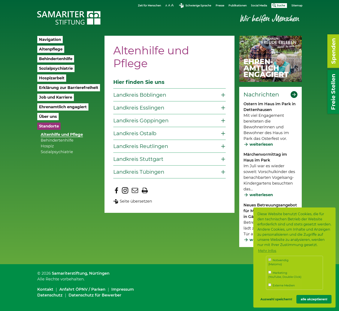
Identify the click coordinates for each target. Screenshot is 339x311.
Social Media (259, 5)
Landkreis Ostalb (134, 133)
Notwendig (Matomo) (278, 262)
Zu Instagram (125, 190)
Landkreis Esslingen (138, 108)
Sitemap (296, 5)
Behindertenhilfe (57, 140)
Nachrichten (261, 94)
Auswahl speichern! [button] (276, 299)
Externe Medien (281, 285)
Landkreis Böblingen (139, 95)
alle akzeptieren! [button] (314, 299)
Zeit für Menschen (149, 5)
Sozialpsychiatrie (57, 152)
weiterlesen (261, 144)
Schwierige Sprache (198, 5)
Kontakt (45, 289)
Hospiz (47, 146)
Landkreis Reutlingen (140, 146)
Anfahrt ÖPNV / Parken (82, 289)
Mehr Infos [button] (267, 251)
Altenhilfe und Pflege (62, 134)
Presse (220, 5)
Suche (281, 5)
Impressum (122, 289)
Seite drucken (145, 190)
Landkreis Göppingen (141, 120)
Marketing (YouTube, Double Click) (284, 275)
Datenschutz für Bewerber (95, 295)
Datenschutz (50, 295)
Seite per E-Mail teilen (135, 190)
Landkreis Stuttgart (138, 159)
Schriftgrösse (170, 5)
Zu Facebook (116, 190)
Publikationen (237, 5)
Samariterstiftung (69, 273)
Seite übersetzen (136, 201)
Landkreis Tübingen (138, 172)
